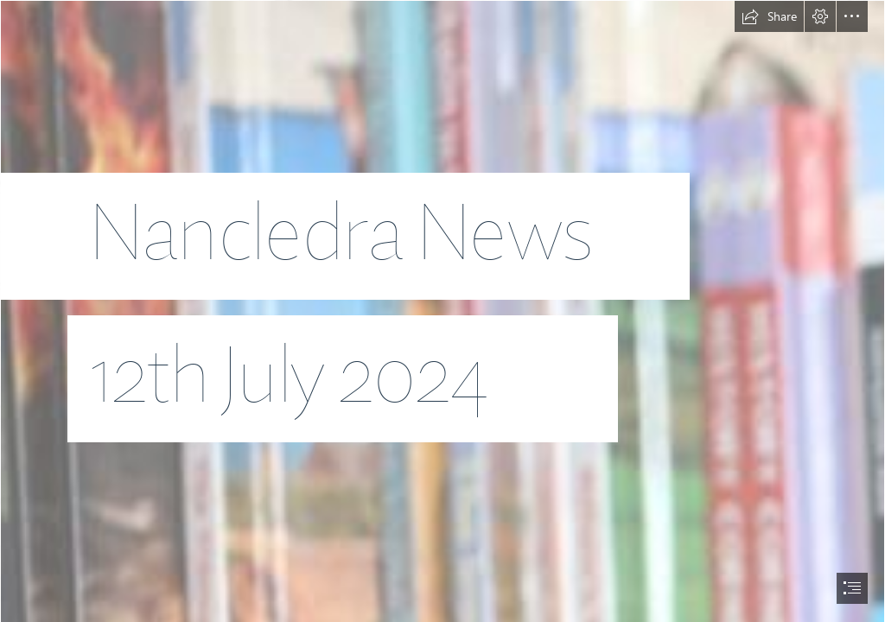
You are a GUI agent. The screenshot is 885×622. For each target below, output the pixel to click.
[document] (442, 311)
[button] (769, 16)
